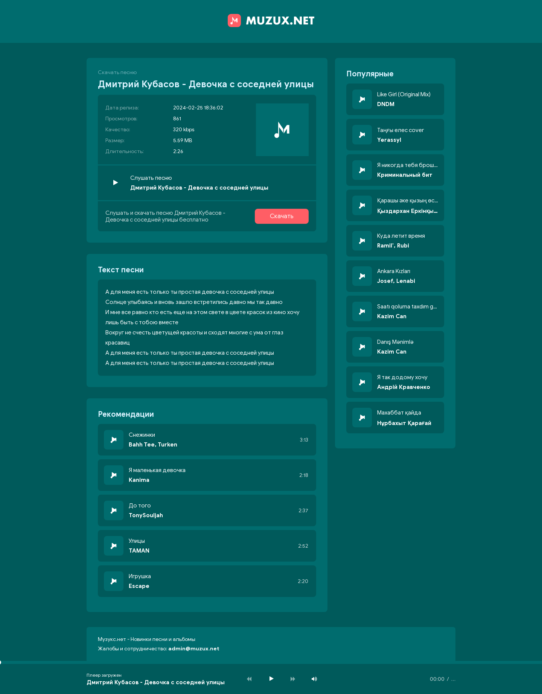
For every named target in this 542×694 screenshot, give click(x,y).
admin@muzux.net (193, 648)
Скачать (282, 216)
